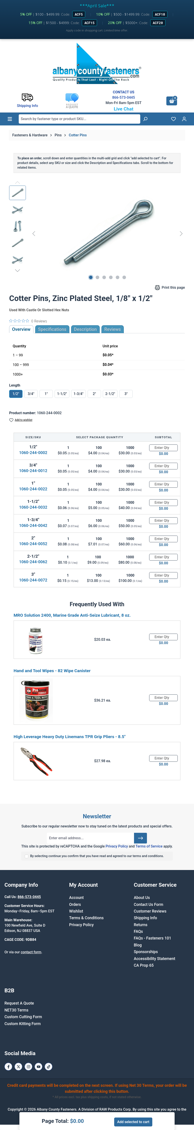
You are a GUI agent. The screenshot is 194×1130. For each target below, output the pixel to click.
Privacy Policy (116, 846)
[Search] (145, 119)
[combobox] (79, 119)
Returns (140, 925)
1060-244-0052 (33, 543)
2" (94, 394)
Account (76, 897)
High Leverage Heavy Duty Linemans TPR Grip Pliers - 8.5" (70, 736)
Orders (75, 904)
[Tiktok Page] (48, 1067)
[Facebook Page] (8, 1067)
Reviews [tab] (112, 329)
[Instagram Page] (28, 1067)
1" (46, 394)
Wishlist (76, 911)
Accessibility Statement (154, 958)
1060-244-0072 (33, 580)
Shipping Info (145, 918)
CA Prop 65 (144, 965)
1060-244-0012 (33, 470)
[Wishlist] (173, 119)
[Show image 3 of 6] (104, 277)
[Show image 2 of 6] (97, 277)
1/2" (15, 394)
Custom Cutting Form (23, 1017)
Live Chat (123, 109)
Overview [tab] (21, 329)
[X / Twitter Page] (18, 1067)
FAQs (138, 931)
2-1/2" (110, 394)
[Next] (181, 233)
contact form (31, 952)
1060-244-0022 (33, 489)
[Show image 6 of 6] (124, 277)
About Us (142, 897)
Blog (138, 945)
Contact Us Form (148, 904)
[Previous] (33, 233)
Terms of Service (149, 846)
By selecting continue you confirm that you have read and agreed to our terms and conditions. (97, 856)
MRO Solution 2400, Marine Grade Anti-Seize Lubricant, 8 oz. (72, 615)
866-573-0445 (123, 97)
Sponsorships (146, 952)
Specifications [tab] (52, 329)
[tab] (85, 329)
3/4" (31, 394)
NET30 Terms (16, 1010)
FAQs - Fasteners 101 (152, 938)
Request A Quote (19, 1003)
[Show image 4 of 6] (111, 277)
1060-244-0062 (33, 561)
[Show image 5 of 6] (117, 277)
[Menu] (9, 119)
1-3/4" (78, 394)
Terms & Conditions (86, 918)
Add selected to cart (133, 1122)
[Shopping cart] (171, 100)
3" (126, 394)
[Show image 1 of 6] (91, 277)
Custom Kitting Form (22, 1024)
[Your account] (184, 119)
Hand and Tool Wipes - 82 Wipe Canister (52, 670)
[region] (97, 233)
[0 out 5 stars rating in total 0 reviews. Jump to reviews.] (28, 320)
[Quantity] (163, 447)
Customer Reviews (150, 911)
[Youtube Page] (38, 1067)
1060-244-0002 (33, 452)
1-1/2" (62, 394)
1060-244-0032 (33, 507)
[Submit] (140, 838)
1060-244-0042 (33, 525)
